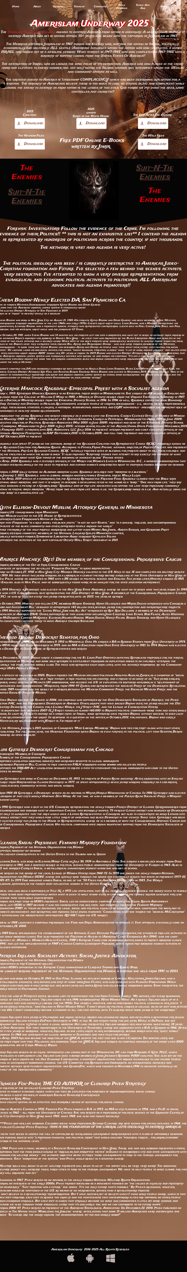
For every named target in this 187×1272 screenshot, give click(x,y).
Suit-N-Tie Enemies (26, 196)
